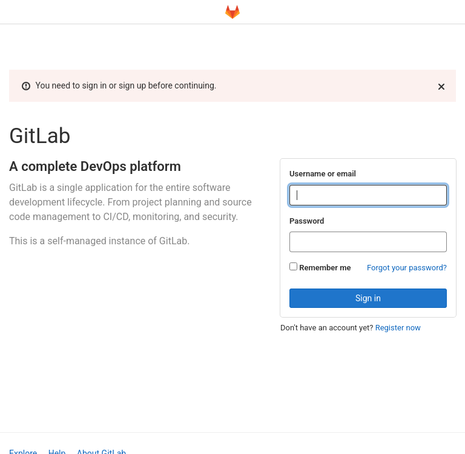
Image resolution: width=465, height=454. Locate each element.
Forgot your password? (407, 267)
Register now (398, 327)
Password (306, 220)
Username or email (322, 173)
